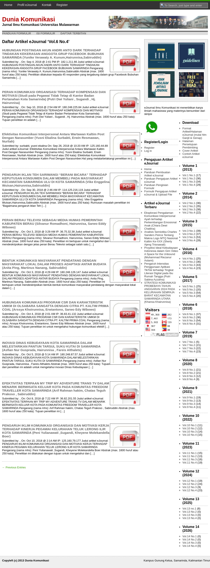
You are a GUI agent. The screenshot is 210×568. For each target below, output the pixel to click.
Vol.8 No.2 (188, 372)
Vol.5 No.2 (188, 289)
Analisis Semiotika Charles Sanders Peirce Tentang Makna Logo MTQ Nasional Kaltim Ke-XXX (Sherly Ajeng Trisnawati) (161, 238)
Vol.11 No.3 (189, 459)
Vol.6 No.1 (188, 314)
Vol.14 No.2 (189, 539)
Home (8, 5)
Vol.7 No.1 (188, 341)
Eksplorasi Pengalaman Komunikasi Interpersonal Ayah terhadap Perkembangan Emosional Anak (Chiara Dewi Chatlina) (160, 220)
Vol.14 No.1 (189, 536)
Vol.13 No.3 (189, 514)
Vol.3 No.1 (188, 230)
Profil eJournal (27, 5)
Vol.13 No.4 (189, 518)
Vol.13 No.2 (189, 511)
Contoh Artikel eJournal (191, 155)
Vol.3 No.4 (188, 240)
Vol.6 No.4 (188, 323)
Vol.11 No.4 (189, 462)
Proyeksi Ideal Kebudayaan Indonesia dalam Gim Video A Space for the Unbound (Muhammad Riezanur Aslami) (161, 254)
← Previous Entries (14, 467)
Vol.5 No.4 (188, 295)
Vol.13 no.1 (189, 508)
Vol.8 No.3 (188, 376)
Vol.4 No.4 (188, 268)
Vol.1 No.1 (188, 175)
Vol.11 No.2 (189, 456)
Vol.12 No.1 (189, 480)
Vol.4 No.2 (188, 261)
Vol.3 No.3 (188, 237)
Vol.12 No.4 (189, 490)
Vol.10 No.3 (189, 431)
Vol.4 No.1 (188, 258)
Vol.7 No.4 (188, 351)
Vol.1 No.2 (188, 178)
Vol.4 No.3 (188, 265)
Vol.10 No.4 (189, 434)
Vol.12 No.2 (189, 484)
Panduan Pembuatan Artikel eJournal (157, 174)
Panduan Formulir (16, 33)
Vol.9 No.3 (188, 403)
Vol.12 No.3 (189, 487)
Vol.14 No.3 (189, 542)
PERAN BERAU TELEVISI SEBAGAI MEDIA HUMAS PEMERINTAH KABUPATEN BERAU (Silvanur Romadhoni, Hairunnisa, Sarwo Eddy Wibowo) (54, 223)
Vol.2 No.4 (188, 212)
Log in (148, 150)
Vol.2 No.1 (188, 203)
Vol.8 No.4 (188, 379)
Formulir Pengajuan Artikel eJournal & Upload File (160, 193)
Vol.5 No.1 (188, 286)
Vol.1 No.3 (188, 181)
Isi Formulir (45, 33)
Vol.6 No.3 (188, 320)
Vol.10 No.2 (189, 428)
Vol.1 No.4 (188, 184)
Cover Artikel (190, 150)
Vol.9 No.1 (188, 397)
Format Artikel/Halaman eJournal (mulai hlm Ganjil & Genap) (194, 133)
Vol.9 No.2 (188, 400)
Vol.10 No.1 (189, 425)
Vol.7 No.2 (188, 345)
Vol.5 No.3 (188, 292)
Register (62, 5)
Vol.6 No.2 (188, 317)
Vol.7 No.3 (188, 348)
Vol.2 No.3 (188, 209)
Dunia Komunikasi (28, 19)
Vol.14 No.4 (189, 545)
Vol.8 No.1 (188, 369)
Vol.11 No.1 (189, 453)
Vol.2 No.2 (188, 206)
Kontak (47, 5)
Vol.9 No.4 (188, 407)
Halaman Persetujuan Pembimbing (190, 144)
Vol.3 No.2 (188, 234)
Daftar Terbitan (73, 33)
